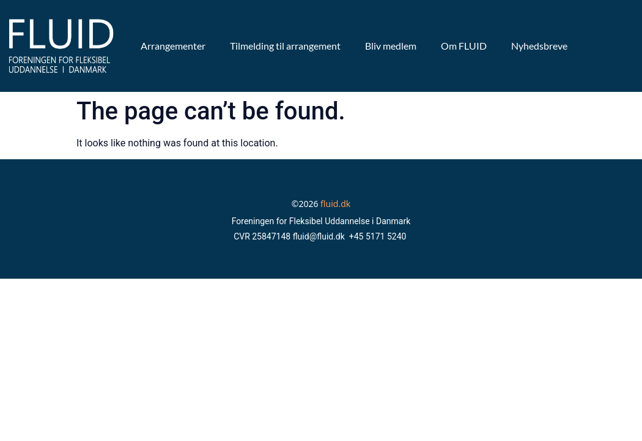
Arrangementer (173, 45)
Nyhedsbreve (539, 45)
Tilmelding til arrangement (285, 45)
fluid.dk (335, 203)
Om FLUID (464, 45)
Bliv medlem (390, 45)
